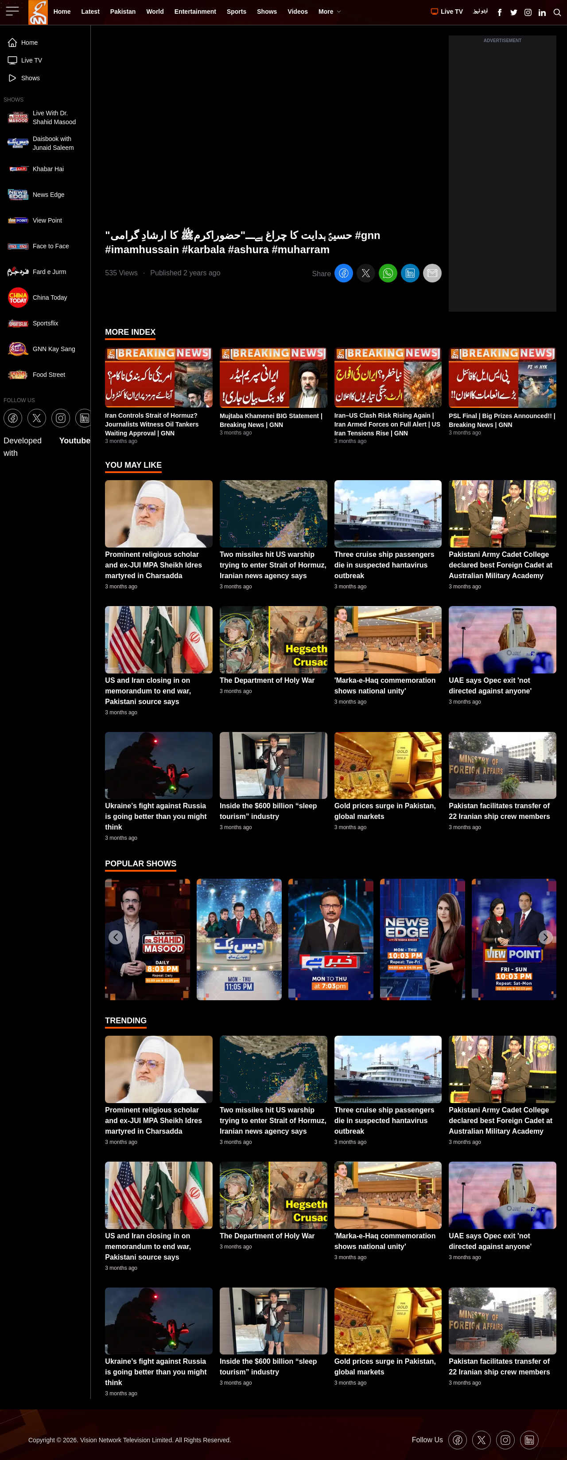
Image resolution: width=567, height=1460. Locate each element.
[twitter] (366, 275)
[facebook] (343, 275)
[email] (432, 275)
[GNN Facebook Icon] (499, 12)
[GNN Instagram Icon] (528, 12)
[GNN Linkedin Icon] (542, 12)
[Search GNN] (557, 12)
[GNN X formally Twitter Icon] (513, 12)
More (329, 11)
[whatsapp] (388, 275)
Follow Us (427, 1440)
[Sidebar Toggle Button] (13, 11)
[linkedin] (410, 275)
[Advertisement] (502, 179)
